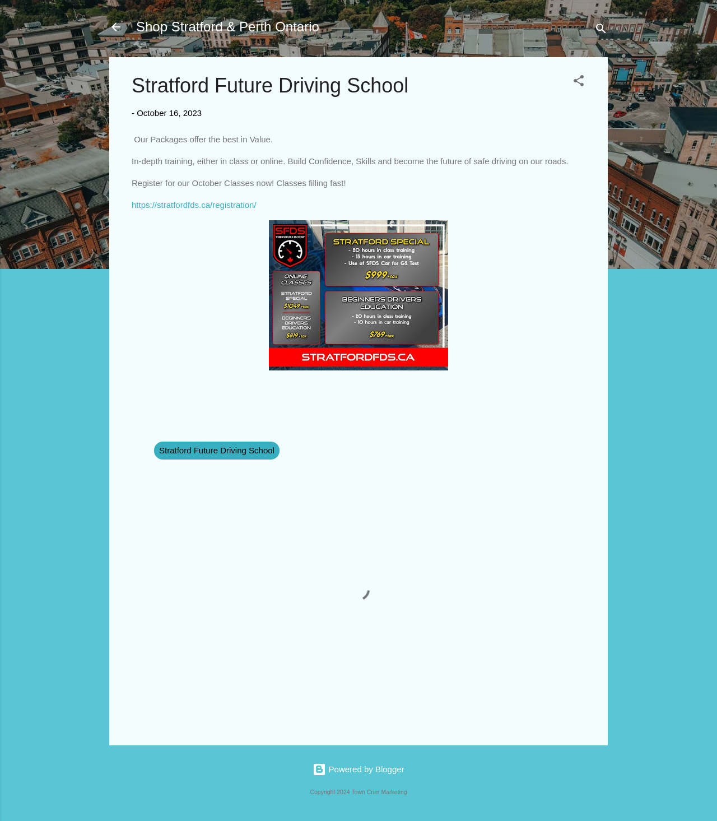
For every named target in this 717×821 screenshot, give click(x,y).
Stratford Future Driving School (216, 450)
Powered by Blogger (358, 769)
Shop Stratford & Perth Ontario (227, 26)
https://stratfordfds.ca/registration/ (194, 205)
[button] (578, 82)
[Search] (601, 30)
